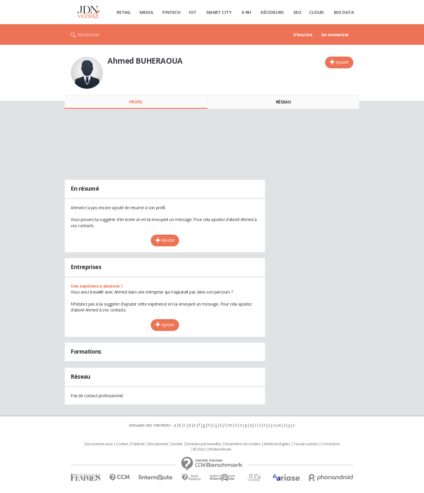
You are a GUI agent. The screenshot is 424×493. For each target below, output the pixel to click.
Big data (344, 12)
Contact (122, 444)
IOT (192, 12)
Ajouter (342, 62)
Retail (123, 12)
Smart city (219, 12)
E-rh (246, 12)
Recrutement (158, 444)
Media (146, 12)
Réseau (283, 102)
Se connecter (335, 34)
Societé (177, 444)
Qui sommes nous (98, 444)
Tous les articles (305, 444)
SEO (297, 12)
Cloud (316, 12)
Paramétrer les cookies (243, 444)
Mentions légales (277, 444)
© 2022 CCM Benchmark (212, 449)
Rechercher (88, 34)
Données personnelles (203, 444)
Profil (136, 102)
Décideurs (272, 12)
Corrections (330, 444)
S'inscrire (302, 34)
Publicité (138, 444)
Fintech (171, 12)
